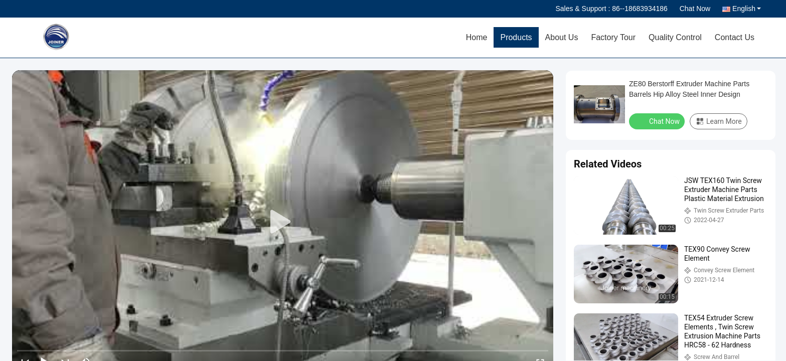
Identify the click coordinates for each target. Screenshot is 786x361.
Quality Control (675, 37)
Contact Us (734, 37)
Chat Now (695, 9)
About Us (561, 37)
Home (477, 37)
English (746, 9)
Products (516, 37)
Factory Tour (613, 37)
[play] (282, 222)
